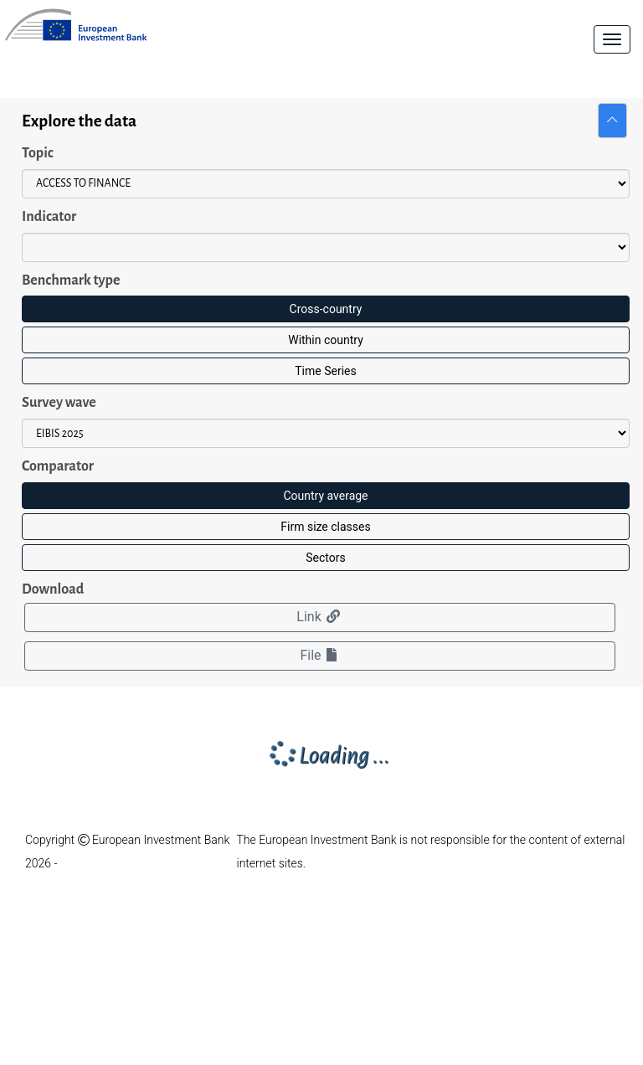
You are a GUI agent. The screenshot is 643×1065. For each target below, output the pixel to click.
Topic (38, 153)
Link (319, 617)
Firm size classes (325, 526)
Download (53, 589)
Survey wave (59, 402)
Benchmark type (71, 280)
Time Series (325, 371)
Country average (325, 495)
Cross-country (326, 309)
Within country (325, 340)
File (319, 655)
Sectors (325, 557)
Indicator (49, 216)
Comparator (58, 466)
